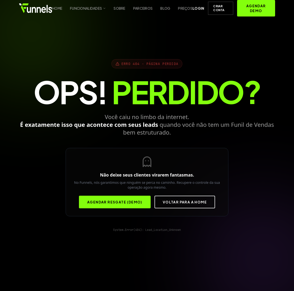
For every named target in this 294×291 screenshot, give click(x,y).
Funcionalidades (88, 8)
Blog (165, 8)
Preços (185, 8)
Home (57, 8)
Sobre (119, 8)
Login (198, 8)
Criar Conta (218, 8)
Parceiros (143, 8)
